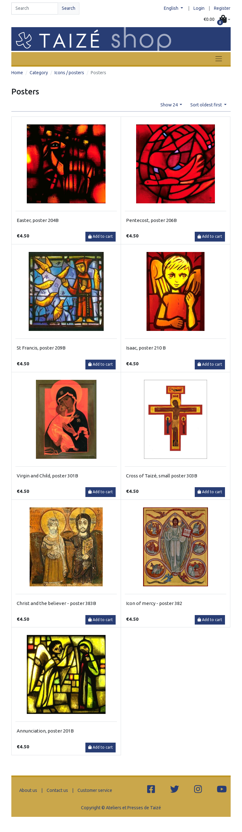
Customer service (95, 790)
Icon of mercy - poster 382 (154, 603)
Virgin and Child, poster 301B (47, 475)
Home (17, 72)
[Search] (34, 9)
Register (222, 8)
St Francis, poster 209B (41, 347)
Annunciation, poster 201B (45, 730)
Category (39, 72)
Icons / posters (69, 72)
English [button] (171, 8)
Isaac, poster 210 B (146, 347)
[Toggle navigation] (218, 58)
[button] (217, 20)
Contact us (57, 790)
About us (28, 790)
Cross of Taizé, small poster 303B (161, 475)
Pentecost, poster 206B (151, 220)
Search (68, 8)
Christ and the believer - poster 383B (56, 603)
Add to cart (100, 236)
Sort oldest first (206, 104)
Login (199, 8)
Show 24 (169, 104)
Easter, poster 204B (38, 220)
